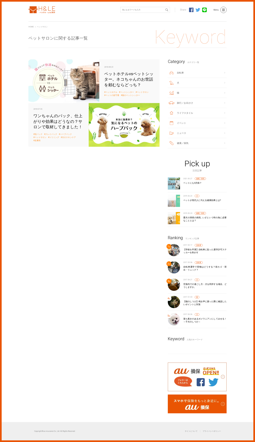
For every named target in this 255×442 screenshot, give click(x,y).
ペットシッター (127, 92)
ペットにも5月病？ (192, 183)
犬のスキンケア (69, 137)
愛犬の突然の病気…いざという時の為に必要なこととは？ (205, 219)
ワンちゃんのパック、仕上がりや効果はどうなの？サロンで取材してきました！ (94, 125)
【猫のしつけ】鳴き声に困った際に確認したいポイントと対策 (205, 303)
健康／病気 (200, 179)
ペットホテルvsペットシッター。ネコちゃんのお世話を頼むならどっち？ (94, 81)
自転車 (198, 245)
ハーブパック (66, 134)
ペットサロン (143, 92)
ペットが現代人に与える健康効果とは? (202, 200)
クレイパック (51, 134)
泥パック (38, 134)
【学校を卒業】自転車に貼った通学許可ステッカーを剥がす (205, 251)
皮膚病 (37, 140)
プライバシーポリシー (212, 431)
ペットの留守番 (112, 95)
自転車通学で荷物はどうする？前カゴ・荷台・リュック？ (205, 268)
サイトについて (191, 431)
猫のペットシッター (131, 95)
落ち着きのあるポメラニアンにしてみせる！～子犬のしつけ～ (205, 320)
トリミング (54, 137)
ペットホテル (111, 92)
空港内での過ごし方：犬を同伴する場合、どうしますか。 (205, 285)
